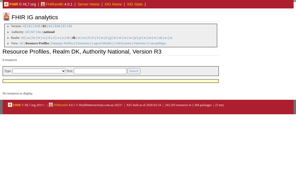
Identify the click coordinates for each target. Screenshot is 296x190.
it (106, 38)
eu (84, 38)
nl (120, 38)
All (24, 26)
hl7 (33, 32)
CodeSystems (122, 43)
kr (115, 38)
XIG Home (113, 4)
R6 (70, 26)
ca (43, 38)
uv (171, 38)
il (97, 38)
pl (135, 38)
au (28, 38)
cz (63, 38)
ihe (39, 32)
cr (58, 38)
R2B (37, 26)
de (68, 38)
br (39, 38)
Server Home (88, 4)
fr (93, 38)
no (125, 38)
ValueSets (140, 43)
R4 (50, 26)
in (102, 38)
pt (140, 38)
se (145, 38)
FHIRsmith (52, 4)
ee (79, 38)
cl (54, 38)
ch (48, 38)
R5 (64, 26)
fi (89, 38)
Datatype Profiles (62, 43)
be (33, 38)
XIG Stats (135, 4)
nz (130, 38)
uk (160, 38)
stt (149, 38)
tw (155, 38)
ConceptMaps (157, 43)
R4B (57, 26)
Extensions (83, 43)
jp (110, 38)
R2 (30, 26)
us (166, 38)
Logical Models (102, 43)
